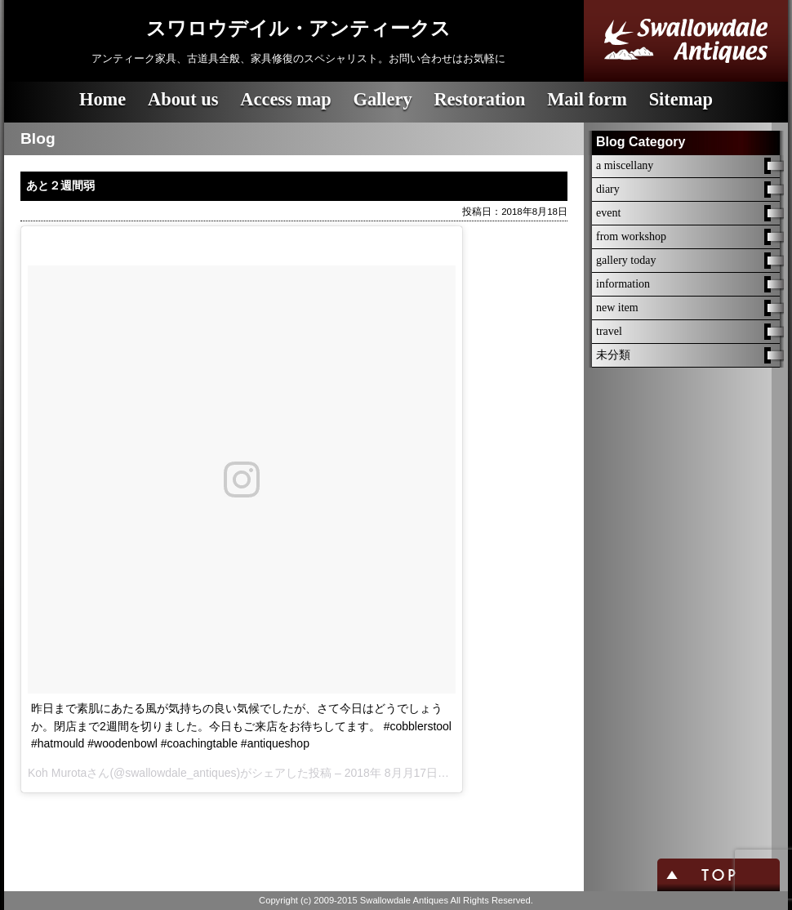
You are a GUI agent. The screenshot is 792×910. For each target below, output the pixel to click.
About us (183, 99)
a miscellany (624, 165)
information (623, 284)
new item (617, 307)
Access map (285, 99)
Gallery (382, 99)
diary (608, 189)
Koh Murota (57, 772)
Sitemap (681, 99)
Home (102, 99)
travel (609, 331)
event (608, 213)
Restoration (479, 99)
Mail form (587, 99)
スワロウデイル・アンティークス (298, 28)
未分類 (613, 355)
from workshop (631, 236)
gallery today (626, 260)
